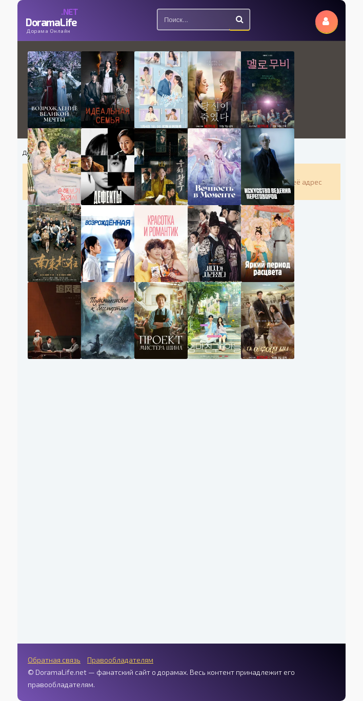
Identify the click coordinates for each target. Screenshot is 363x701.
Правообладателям (120, 659)
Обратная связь (54, 659)
